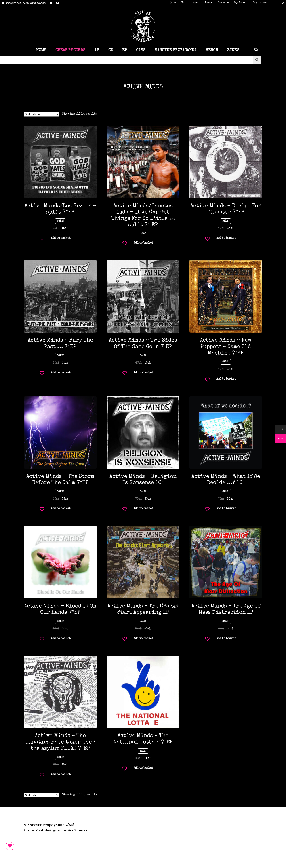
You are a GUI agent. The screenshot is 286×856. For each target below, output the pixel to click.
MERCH (212, 50)
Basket (209, 3)
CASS (140, 50)
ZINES (233, 50)
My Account (242, 3)
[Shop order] (41, 114)
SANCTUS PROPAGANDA (175, 50)
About (197, 3)
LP (97, 50)
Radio (185, 3)
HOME (41, 50)
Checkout (224, 3)
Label (173, 3)
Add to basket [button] (61, 238)
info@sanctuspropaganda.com (23, 3)
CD (110, 50)
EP (124, 50)
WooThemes (77, 831)
